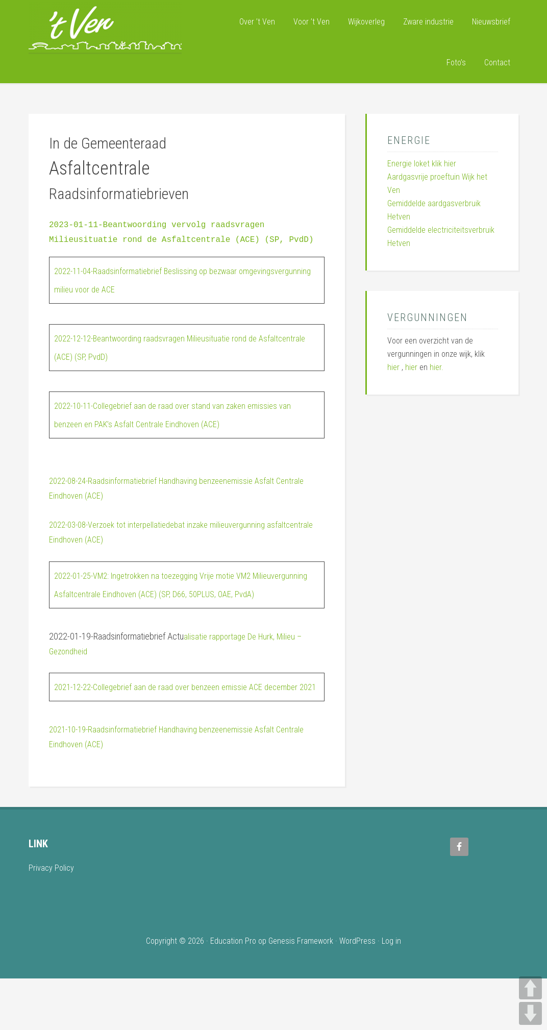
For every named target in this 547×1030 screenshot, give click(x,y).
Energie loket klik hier (421, 163)
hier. (436, 367)
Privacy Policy (53, 919)
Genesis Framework (300, 992)
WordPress (357, 992)
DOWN (530, 1013)
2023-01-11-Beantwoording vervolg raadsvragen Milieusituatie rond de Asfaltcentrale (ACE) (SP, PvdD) (184, 239)
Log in (391, 992)
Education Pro (233, 992)
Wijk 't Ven (105, 27)
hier (393, 367)
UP (530, 987)
